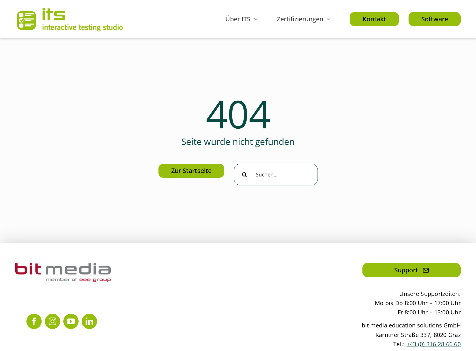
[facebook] (34, 321)
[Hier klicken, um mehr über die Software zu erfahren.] (435, 19)
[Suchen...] (276, 174)
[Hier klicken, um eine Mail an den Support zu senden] (411, 270)
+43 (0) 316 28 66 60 (434, 344)
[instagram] (52, 321)
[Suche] (245, 174)
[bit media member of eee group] (63, 266)
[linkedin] (89, 321)
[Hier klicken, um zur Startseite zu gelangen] (191, 171)
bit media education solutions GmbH (411, 325)
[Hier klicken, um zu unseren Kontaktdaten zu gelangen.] (374, 19)
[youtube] (71, 321)
